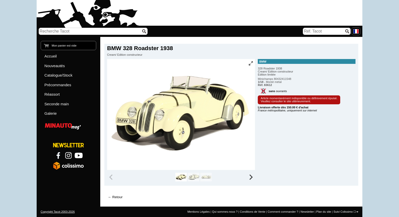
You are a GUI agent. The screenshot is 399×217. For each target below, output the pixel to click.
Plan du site (323, 211)
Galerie (51, 113)
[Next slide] (251, 177)
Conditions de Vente (252, 211)
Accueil (51, 56)
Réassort (52, 94)
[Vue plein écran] (250, 63)
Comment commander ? (283, 211)
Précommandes (58, 85)
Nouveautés (55, 66)
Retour (117, 197)
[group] (181, 177)
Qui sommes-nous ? (224, 211)
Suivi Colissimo (343, 211)
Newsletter (307, 211)
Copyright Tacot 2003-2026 (58, 211)
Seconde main (57, 104)
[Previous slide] (111, 177)
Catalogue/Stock (59, 75)
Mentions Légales (198, 211)
